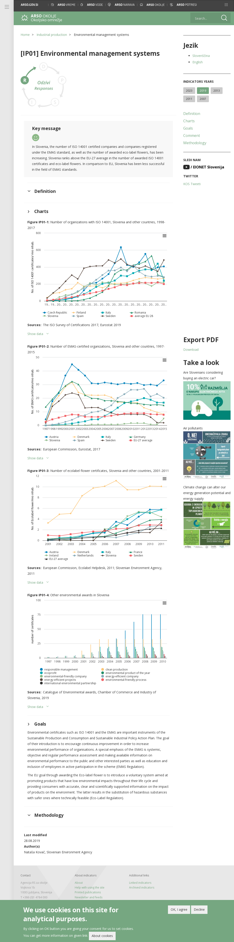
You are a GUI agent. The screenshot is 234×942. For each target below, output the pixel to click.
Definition (191, 113)
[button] (226, 4)
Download (191, 349)
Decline (199, 909)
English (197, 62)
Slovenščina (201, 55)
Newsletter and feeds (88, 897)
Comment (191, 135)
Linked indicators (140, 883)
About (79, 883)
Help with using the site (89, 887)
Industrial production (52, 34)
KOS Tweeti (192, 184)
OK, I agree (179, 909)
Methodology (194, 142)
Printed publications (88, 892)
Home (25, 34)
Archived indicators (141, 887)
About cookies (102, 936)
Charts (189, 120)
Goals (188, 128)
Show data (35, 334)
